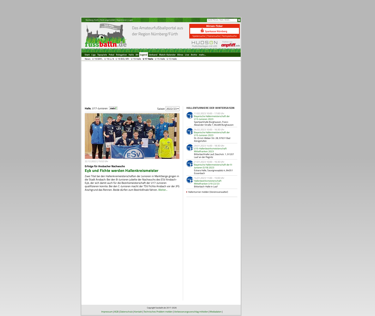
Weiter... (162, 190)
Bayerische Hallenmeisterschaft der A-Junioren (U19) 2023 (213, 166)
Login (130, 20)
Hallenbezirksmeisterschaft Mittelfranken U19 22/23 (207, 182)
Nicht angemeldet (107, 20)
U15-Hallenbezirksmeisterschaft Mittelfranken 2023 (210, 150)
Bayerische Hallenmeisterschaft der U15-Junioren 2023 (212, 134)
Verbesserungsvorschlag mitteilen (191, 311)
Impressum (107, 311)
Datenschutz (126, 311)
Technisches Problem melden (158, 311)
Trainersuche (213, 36)
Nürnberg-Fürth (92, 20)
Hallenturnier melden (198, 192)
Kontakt (138, 311)
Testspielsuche (229, 36)
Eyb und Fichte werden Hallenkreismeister (122, 170)
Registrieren (121, 20)
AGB (116, 311)
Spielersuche (198, 36)
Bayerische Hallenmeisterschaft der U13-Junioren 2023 (212, 117)
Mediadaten (215, 311)
